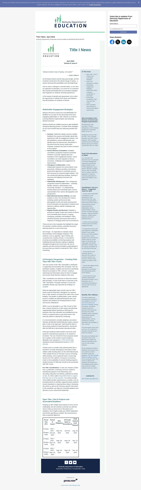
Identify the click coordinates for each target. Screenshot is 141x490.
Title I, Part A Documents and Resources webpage (89, 302)
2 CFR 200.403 (66, 340)
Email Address (114, 23)
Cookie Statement (95, 5)
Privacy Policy (64, 485)
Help (83, 469)
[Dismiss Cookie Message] (138, 2)
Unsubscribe (77, 469)
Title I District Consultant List (90, 378)
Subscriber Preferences (63, 469)
